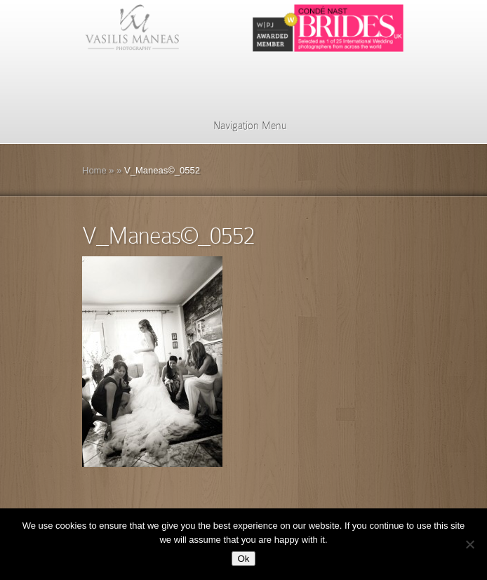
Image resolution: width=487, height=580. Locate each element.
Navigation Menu (241, 125)
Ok (243, 558)
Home (94, 170)
